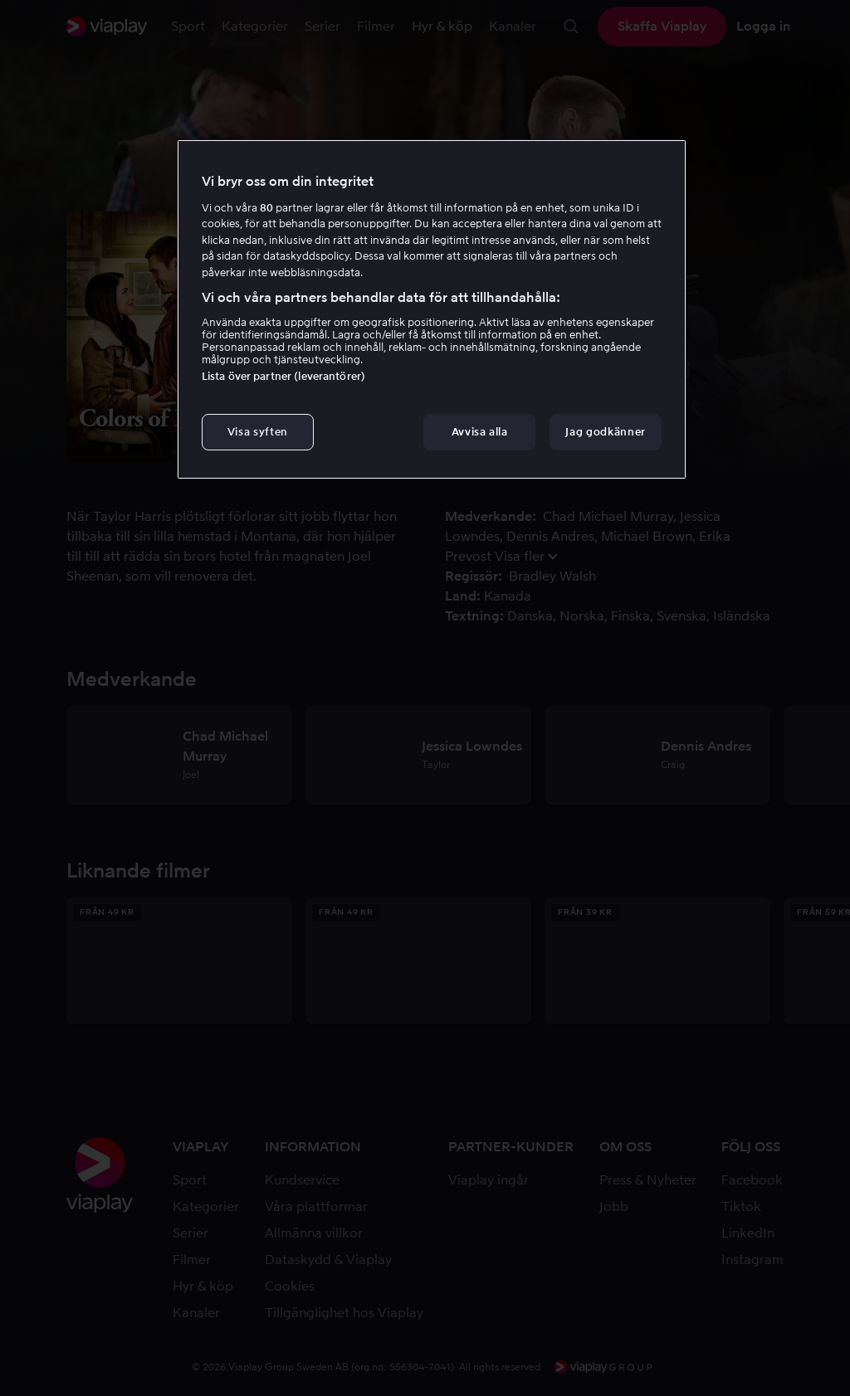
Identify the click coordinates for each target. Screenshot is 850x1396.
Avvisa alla (480, 432)
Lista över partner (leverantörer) (283, 376)
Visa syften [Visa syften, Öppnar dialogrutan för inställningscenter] (257, 432)
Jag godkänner (605, 432)
